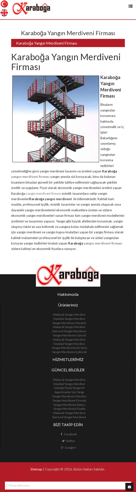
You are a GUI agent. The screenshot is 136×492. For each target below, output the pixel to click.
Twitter (68, 441)
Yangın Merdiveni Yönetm (69, 323)
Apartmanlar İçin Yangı (69, 392)
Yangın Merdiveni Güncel (69, 335)
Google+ (68, 447)
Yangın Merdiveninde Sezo (69, 348)
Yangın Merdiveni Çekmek (69, 352)
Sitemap (36, 469)
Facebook (68, 434)
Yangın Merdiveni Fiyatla (69, 408)
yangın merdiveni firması (30, 177)
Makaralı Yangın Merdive (69, 314)
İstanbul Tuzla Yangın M (69, 388)
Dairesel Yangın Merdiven (69, 331)
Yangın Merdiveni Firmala (69, 400)
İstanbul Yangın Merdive (69, 319)
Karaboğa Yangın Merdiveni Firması (46, 43)
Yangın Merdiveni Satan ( (69, 405)
